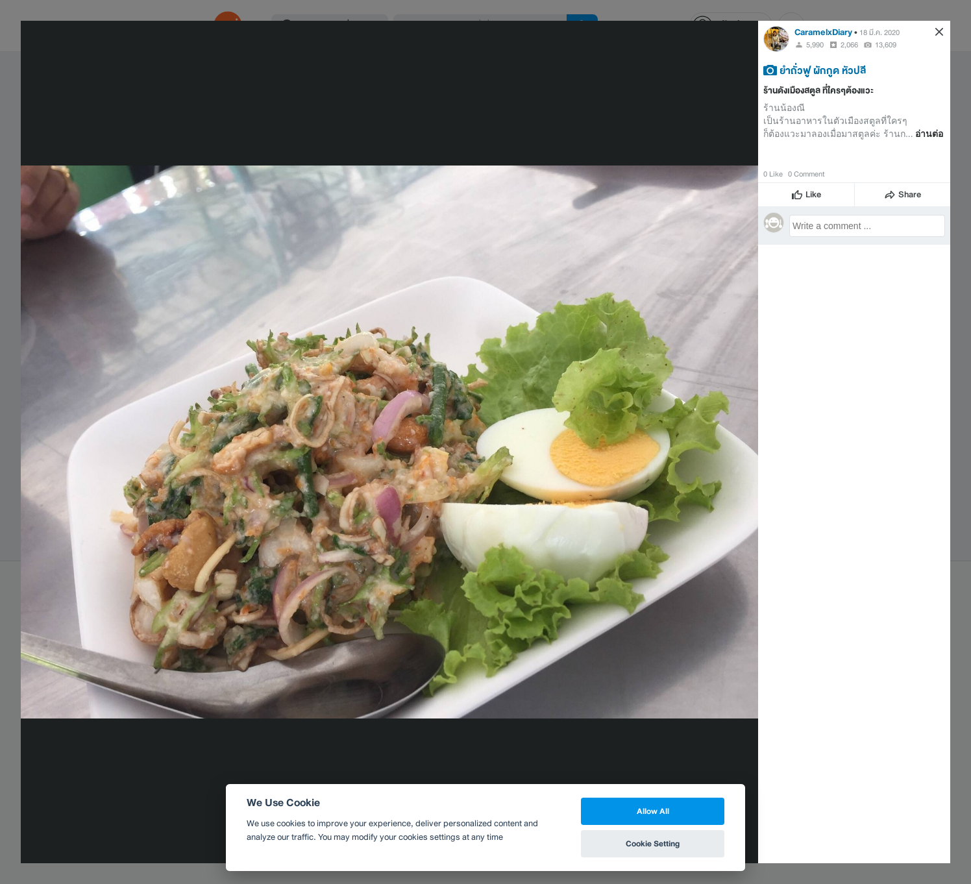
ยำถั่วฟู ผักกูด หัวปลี (823, 70)
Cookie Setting (653, 843)
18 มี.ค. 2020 (879, 32)
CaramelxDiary (823, 32)
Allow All (653, 811)
